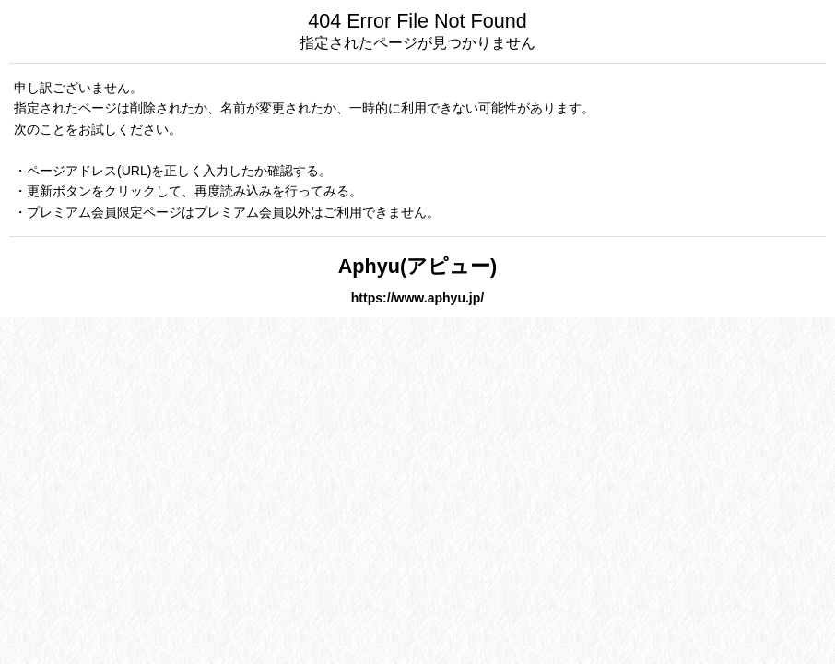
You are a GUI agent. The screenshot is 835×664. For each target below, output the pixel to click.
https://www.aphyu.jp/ (417, 297)
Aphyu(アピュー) (418, 266)
